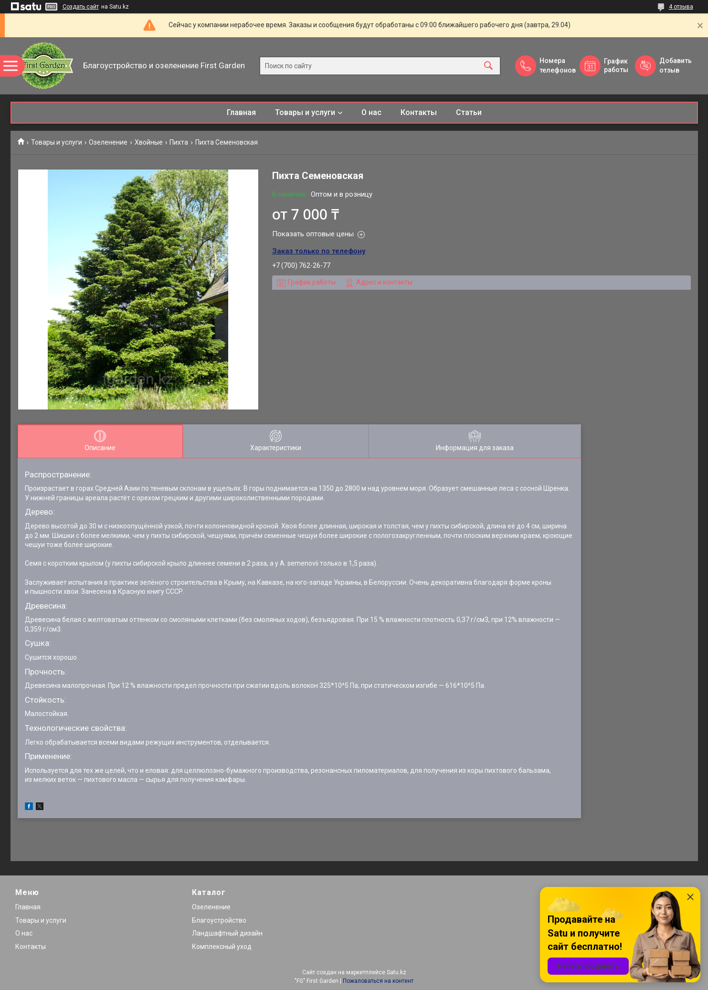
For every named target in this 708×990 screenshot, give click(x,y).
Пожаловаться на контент (378, 981)
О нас (371, 112)
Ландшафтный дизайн (227, 933)
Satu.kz (396, 972)
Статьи (469, 112)
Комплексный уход (222, 946)
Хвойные (149, 142)
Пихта (178, 142)
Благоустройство (219, 920)
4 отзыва (681, 6)
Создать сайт (81, 6)
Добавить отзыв (675, 65)
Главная (241, 112)
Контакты (419, 112)
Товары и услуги (305, 112)
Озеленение (108, 142)
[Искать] (488, 65)
